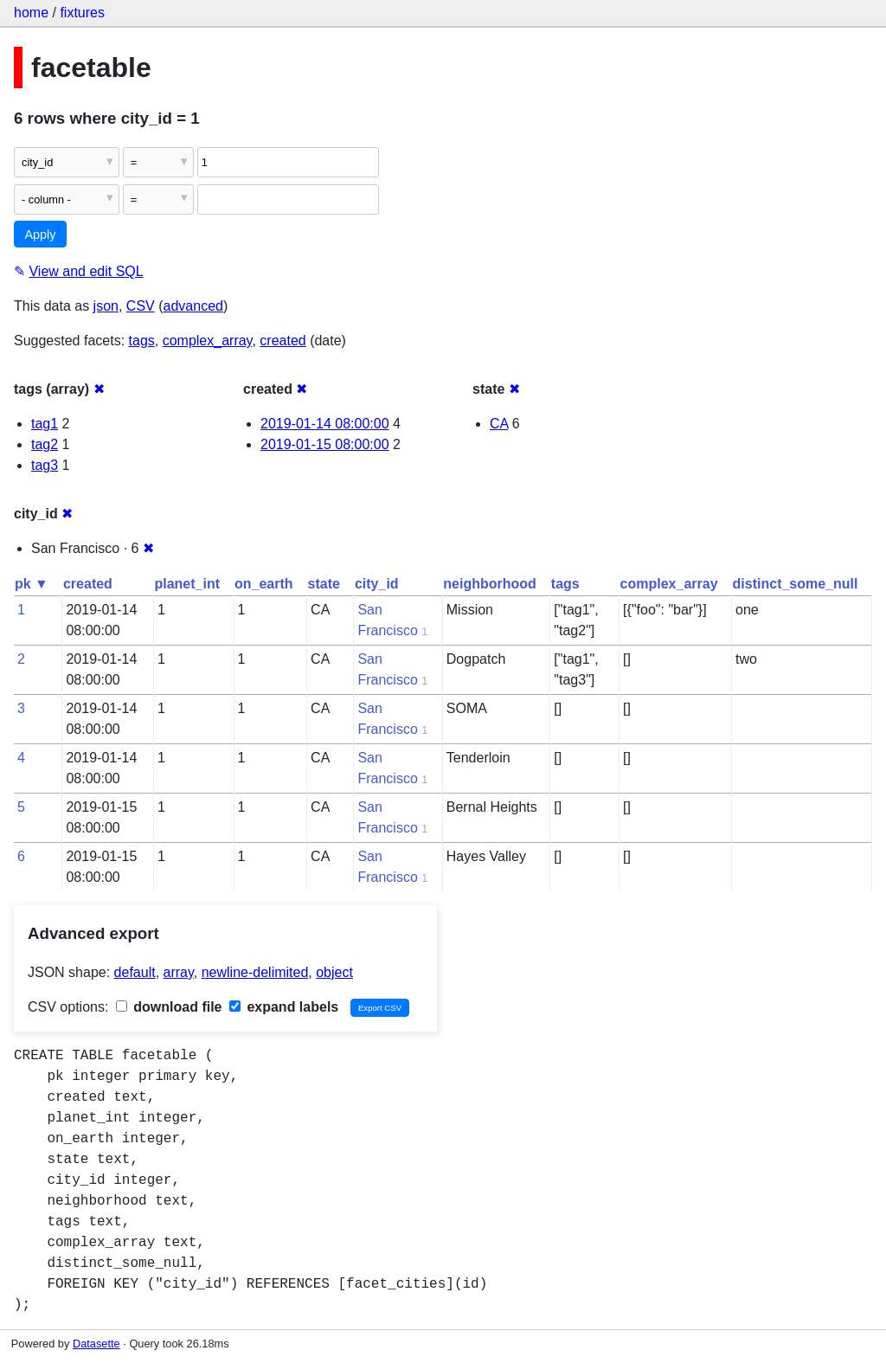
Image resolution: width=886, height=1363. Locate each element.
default (135, 972)
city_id (377, 583)
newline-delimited (255, 972)
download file (169, 1007)
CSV (140, 306)
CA (499, 423)
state (324, 583)
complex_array (208, 340)
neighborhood (489, 583)
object (334, 972)
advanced (193, 306)
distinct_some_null (795, 583)
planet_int (187, 583)
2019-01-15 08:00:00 (324, 444)
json (106, 306)
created (282, 340)
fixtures (82, 12)
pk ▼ (31, 583)
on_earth (263, 583)
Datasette (96, 1343)
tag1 (44, 423)
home (31, 12)
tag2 (44, 444)
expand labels (283, 1007)
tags (142, 340)
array (179, 972)
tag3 (44, 465)
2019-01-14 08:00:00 (324, 423)
